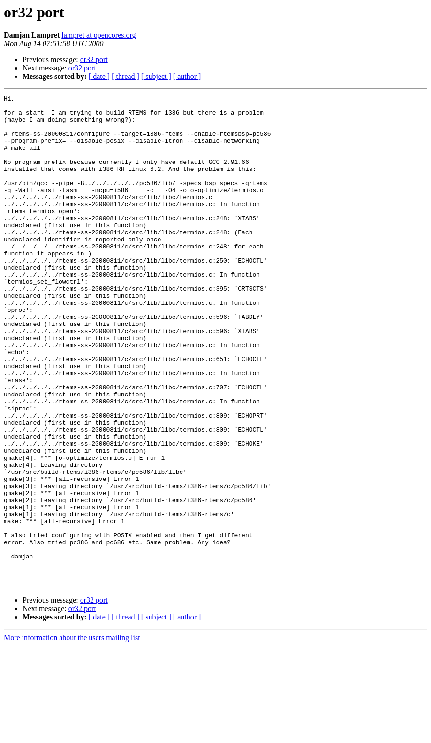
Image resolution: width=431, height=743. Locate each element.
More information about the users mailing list (72, 735)
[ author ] (187, 76)
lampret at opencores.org (98, 35)
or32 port (94, 59)
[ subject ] (156, 76)
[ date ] (99, 76)
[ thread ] (125, 76)
